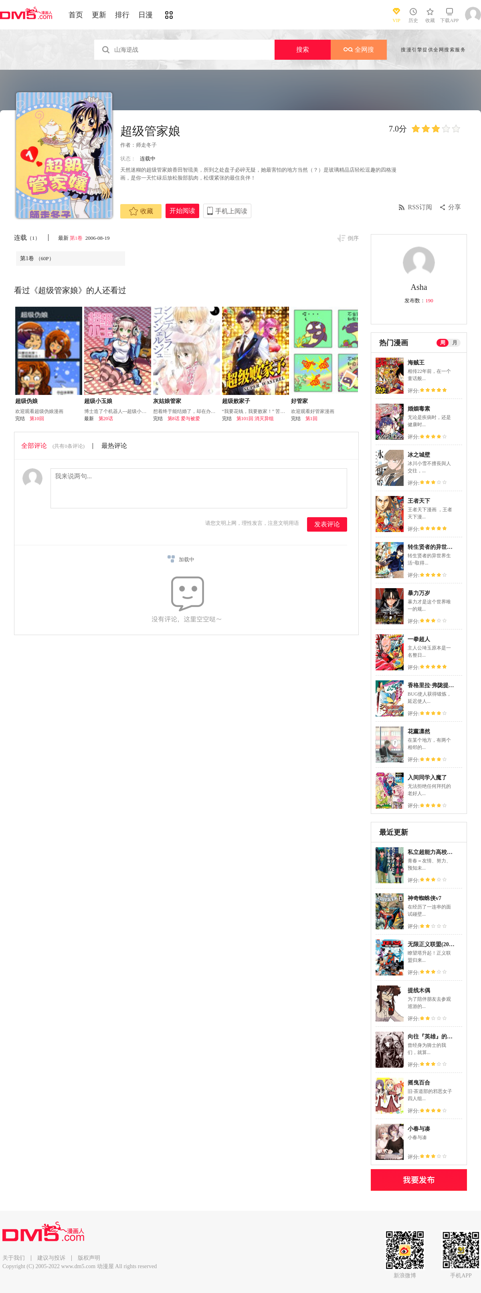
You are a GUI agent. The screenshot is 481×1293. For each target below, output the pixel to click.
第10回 (37, 418)
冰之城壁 (419, 455)
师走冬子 (146, 145)
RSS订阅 (420, 207)
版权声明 (89, 1258)
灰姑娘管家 (167, 401)
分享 (454, 207)
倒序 (353, 238)
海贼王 (416, 363)
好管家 (299, 401)
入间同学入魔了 (427, 778)
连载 (27, 237)
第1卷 (77, 238)
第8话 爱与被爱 (184, 418)
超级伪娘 (26, 401)
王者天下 (419, 501)
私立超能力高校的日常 (436, 852)
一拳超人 (419, 639)
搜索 (302, 49)
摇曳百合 (419, 1083)
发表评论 (327, 524)
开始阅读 (182, 210)
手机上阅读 (231, 211)
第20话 (106, 418)
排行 (122, 15)
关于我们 (13, 1258)
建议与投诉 (51, 1258)
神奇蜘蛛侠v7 (424, 898)
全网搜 (359, 49)
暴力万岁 (419, 593)
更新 (99, 15)
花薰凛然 (419, 731)
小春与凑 (419, 1129)
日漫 (145, 15)
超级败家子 (236, 401)
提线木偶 (419, 990)
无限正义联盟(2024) (432, 944)
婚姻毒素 (419, 409)
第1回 (311, 418)
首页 (76, 15)
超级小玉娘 (98, 401)
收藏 (141, 211)
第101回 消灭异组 (255, 418)
